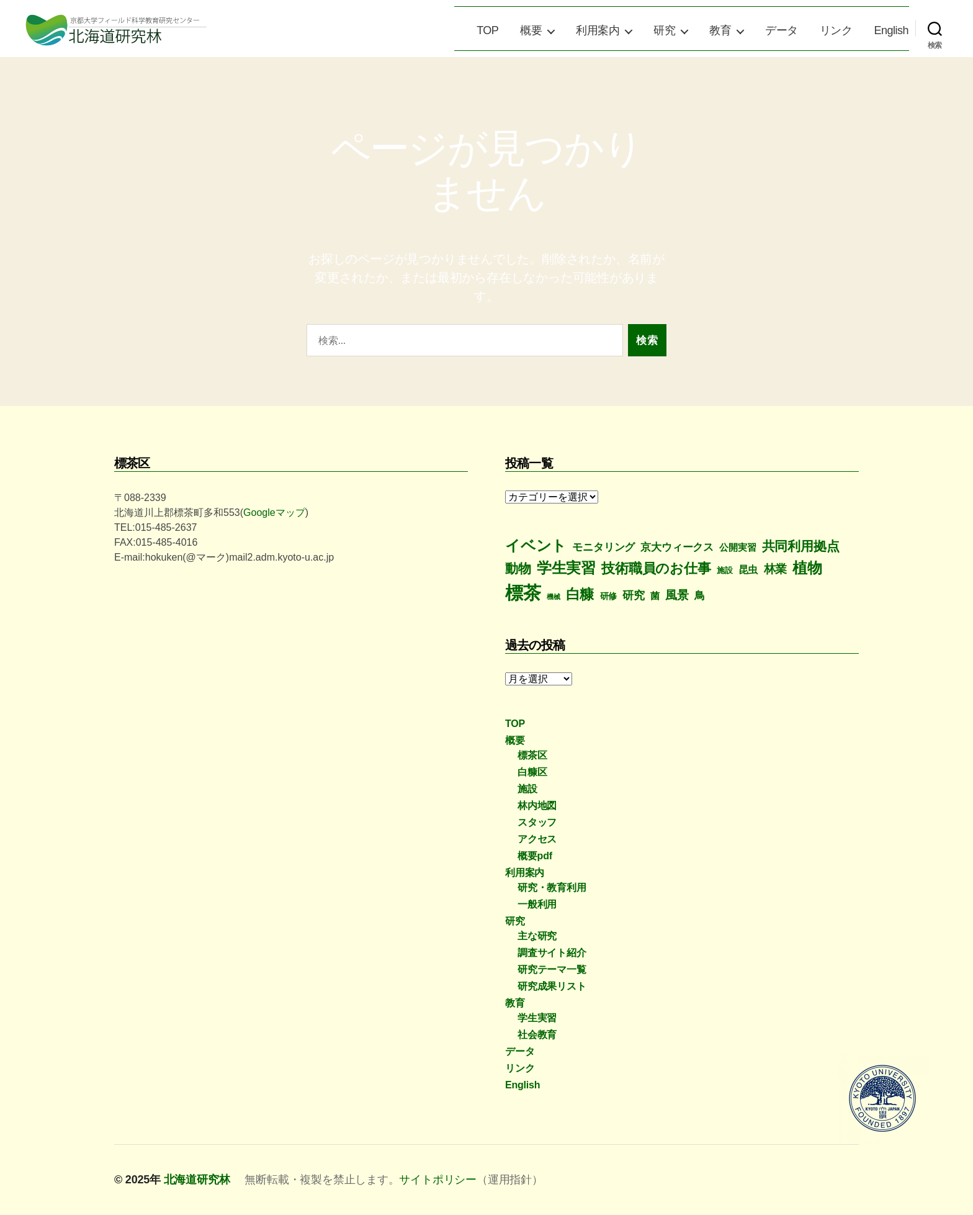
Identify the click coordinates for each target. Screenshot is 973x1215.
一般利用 (537, 904)
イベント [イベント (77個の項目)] (536, 545)
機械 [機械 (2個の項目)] (553, 596)
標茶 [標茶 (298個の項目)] (523, 592)
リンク (836, 30)
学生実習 (537, 1018)
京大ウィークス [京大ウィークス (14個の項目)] (677, 547)
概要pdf (535, 856)
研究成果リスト (552, 986)
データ (781, 30)
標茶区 (532, 755)
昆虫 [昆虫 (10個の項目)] (748, 569)
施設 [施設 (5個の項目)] (725, 570)
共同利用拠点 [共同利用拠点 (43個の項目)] (801, 546)
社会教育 (537, 1034)
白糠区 (532, 772)
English (891, 30)
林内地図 (537, 805)
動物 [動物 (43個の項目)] (518, 568)
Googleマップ (274, 512)
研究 (664, 30)
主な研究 (537, 936)
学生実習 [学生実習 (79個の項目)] (566, 567)
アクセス (537, 839)
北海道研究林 (197, 1179)
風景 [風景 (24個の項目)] (677, 595)
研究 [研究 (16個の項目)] (633, 595)
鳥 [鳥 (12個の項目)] (699, 596)
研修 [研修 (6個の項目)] (608, 596)
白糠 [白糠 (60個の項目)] (580, 594)
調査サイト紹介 (552, 952)
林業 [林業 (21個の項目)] (775, 569)
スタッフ (537, 822)
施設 (527, 789)
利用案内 (597, 30)
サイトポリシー (438, 1179)
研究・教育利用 (552, 887)
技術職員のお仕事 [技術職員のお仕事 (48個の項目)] (656, 568)
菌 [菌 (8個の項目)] (655, 595)
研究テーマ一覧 (552, 969)
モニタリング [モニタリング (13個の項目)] (603, 547)
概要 (531, 30)
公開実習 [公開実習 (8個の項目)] (737, 547)
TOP (487, 30)
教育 (720, 30)
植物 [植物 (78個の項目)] (807, 567)
